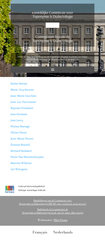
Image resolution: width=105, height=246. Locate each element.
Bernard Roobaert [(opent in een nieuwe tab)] (21, 151)
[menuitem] (40, 232)
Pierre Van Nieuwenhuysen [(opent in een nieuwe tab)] (27, 157)
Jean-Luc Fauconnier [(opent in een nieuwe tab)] (23, 102)
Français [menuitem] (40, 232)
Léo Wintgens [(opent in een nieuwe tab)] (19, 169)
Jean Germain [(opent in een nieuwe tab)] (19, 114)
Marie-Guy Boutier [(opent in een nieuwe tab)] (22, 89)
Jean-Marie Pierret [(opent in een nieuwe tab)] (22, 138)
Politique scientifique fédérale (32, 190)
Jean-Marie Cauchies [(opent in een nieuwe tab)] (23, 96)
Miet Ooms (60, 220)
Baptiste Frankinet (22, 108)
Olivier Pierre (19, 132)
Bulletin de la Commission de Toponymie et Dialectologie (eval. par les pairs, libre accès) (52, 211)
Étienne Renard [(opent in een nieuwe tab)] (20, 144)
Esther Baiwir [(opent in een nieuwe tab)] (19, 83)
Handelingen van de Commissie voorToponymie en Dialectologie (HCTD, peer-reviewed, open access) (52, 202)
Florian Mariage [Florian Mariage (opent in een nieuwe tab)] (20, 126)
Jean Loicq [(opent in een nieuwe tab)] (17, 120)
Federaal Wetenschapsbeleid (31, 186)
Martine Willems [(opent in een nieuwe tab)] (21, 163)
